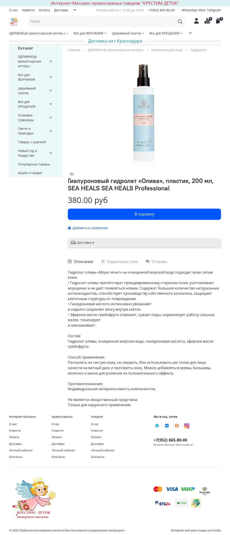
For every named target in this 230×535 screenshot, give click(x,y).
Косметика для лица (167, 50)
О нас (13, 10)
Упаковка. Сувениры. (26, 117)
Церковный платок (128, 33)
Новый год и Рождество (27, 153)
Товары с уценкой (32, 142)
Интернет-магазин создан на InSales (196, 530)
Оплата (44, 10)
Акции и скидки (30, 173)
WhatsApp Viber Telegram (201, 10)
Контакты (15, 457)
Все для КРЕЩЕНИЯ (166, 33)
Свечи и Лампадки (25, 130)
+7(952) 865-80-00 (161, 10)
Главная (74, 50)
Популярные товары (34, 164)
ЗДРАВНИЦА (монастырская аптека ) (39, 33)
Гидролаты (198, 50)
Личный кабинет (21, 450)
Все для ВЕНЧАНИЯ (90, 33)
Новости (28, 10)
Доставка (61, 10)
